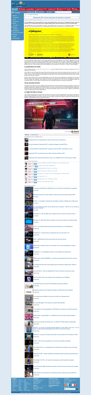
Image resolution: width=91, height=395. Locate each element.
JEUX (69, 9)
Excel (25, 381)
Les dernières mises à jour (38, 380)
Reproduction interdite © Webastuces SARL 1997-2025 (60, 392)
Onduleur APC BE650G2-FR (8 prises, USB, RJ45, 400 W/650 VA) (41, 165)
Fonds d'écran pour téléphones (54, 383)
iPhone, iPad (21, 381)
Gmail (20, 386)
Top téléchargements (37, 381)
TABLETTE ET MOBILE (41, 9)
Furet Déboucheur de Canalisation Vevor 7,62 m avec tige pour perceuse (42, 178)
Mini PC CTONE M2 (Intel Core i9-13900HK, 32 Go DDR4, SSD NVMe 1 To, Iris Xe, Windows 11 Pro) (48, 162)
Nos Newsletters (40, 12)
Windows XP (14, 386)
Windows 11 (14, 380)
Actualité (17, 12)
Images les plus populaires (38, 387)
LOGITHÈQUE (30, 9)
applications (53, 380)
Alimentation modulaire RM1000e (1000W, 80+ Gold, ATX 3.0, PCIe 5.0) (42, 168)
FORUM (75, 9)
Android (20, 380)
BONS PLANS (52, 9)
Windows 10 (14, 381)
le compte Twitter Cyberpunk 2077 (42, 69)
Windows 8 (14, 382)
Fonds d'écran (36, 386)
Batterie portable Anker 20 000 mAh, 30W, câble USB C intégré (40, 181)
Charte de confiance (24, 392)
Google (25, 385)
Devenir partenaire (35, 392)
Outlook (20, 387)
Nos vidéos (49, 12)
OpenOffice (26, 382)
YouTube (25, 386)
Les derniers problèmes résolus (70, 380)
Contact (48, 392)
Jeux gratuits (35, 389)
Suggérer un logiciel (37, 382)
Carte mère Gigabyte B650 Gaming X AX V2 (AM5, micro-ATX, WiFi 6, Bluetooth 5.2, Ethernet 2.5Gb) (48, 173)
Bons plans (51, 386)
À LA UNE (15, 9)
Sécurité (25, 387)
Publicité (30, 392)
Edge (19, 382)
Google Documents (27, 383)
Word (25, 380)
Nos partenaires (43, 392)
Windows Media (27, 390)
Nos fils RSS (31, 12)
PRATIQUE (22, 9)
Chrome (20, 383)
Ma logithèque (35, 383)
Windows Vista (15, 385)
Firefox (20, 385)
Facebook (20, 390)
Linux (13, 387)
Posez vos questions (68, 381)
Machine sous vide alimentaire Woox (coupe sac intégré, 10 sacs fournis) (42, 170)
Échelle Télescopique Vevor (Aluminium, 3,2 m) (37, 176)
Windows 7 (14, 383)
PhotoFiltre (14, 390)
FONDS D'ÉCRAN (61, 9)
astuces (57, 380)
